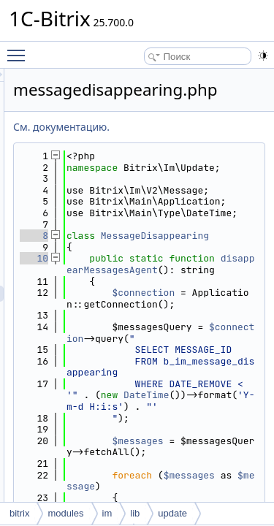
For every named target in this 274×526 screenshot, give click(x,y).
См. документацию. (144, 127)
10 (116, 315)
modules (65, 513)
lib (135, 513)
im (107, 513)
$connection (200, 378)
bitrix (19, 513)
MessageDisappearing (200, 287)
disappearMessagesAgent (200, 333)
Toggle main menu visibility (19, 49)
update (172, 513)
